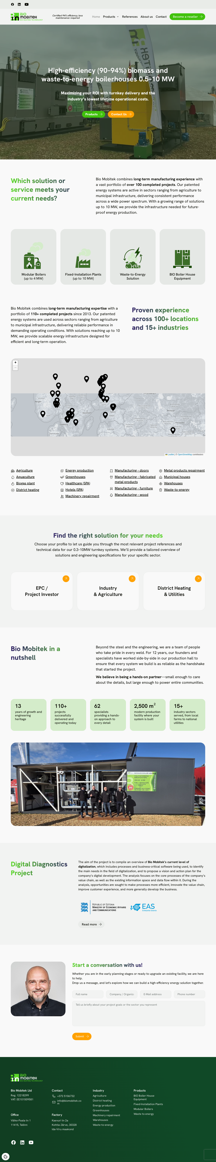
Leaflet (169, 454)
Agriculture (24, 470)
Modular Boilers (143, 1109)
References (130, 17)
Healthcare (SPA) (77, 483)
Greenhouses (75, 477)
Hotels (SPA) (74, 489)
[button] (58, 386)
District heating (27, 490)
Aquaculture (25, 477)
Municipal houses (177, 477)
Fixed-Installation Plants (148, 1104)
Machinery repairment (82, 496)
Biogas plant (25, 483)
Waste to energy (144, 1114)
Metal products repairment (184, 470)
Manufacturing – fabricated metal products (135, 479)
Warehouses (173, 483)
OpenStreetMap (185, 454)
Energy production (79, 470)
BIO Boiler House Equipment (144, 1097)
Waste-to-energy (177, 489)
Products (111, 17)
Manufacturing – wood (131, 494)
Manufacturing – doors (132, 470)
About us (147, 17)
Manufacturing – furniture (134, 488)
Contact (161, 17)
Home (96, 17)
